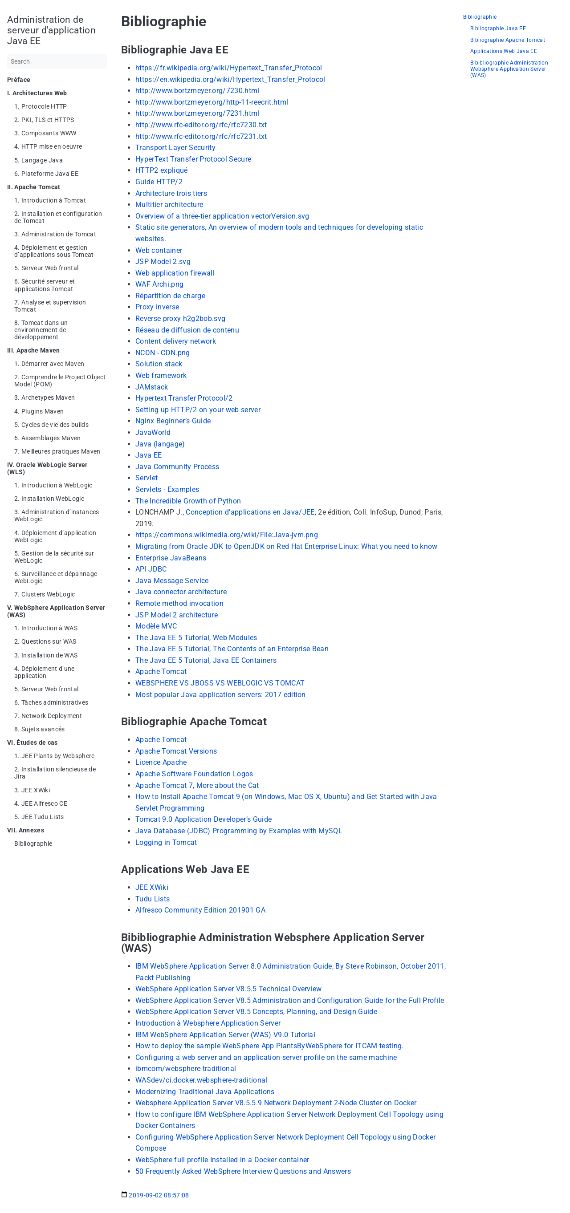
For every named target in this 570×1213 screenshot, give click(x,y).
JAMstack (151, 387)
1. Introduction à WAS (45, 628)
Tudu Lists (152, 899)
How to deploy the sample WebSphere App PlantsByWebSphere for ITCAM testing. (269, 1046)
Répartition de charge (170, 296)
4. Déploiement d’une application (44, 672)
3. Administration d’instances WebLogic (56, 515)
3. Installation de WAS (45, 655)
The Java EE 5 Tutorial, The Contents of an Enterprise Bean (232, 649)
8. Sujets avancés (39, 729)
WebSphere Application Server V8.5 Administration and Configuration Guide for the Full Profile (289, 1000)
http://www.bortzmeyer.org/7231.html (197, 113)
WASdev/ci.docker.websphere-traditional (201, 1080)
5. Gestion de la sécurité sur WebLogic (54, 557)
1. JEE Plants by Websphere (54, 755)
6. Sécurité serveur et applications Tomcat (44, 285)
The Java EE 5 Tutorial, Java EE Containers (206, 660)
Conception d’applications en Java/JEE (250, 512)
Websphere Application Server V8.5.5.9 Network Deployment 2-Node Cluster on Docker (276, 1103)
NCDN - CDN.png (162, 353)
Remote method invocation (179, 603)
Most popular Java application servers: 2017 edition (220, 694)
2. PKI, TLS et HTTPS (44, 119)
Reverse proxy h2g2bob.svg (180, 318)
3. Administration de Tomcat (55, 234)
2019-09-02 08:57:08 (155, 1195)
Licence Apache (161, 762)
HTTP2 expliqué (161, 170)
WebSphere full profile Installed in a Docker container (222, 1160)
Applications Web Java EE (503, 51)
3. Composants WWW (45, 133)
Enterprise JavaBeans (171, 558)
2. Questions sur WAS (45, 641)
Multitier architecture (169, 204)
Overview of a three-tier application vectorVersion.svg (222, 216)
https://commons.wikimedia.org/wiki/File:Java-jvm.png (226, 535)
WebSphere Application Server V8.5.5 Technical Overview (228, 989)
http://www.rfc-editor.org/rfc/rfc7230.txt (201, 125)
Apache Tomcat (161, 671)
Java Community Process (177, 466)
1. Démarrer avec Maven (49, 363)
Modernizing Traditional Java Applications (205, 1091)
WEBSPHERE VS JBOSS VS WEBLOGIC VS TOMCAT (220, 683)
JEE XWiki (151, 887)
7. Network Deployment (48, 715)
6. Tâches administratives (51, 702)
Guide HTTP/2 (159, 182)
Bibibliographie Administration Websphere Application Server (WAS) (509, 69)
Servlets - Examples (167, 489)
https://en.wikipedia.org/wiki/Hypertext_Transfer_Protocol (230, 79)
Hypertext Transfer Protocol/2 (184, 398)
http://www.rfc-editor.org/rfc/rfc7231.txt (201, 136)
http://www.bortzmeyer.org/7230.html (197, 90)
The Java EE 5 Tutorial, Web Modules (196, 637)
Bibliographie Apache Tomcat (507, 40)
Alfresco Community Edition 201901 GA (200, 910)
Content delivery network (175, 341)
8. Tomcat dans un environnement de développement (41, 330)
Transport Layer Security (175, 147)
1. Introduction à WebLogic (53, 485)
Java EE (148, 455)
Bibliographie (33, 843)
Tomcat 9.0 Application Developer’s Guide (203, 819)
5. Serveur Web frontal (46, 268)
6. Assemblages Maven (47, 438)
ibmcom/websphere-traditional (185, 1068)
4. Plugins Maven (39, 411)
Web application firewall (175, 273)
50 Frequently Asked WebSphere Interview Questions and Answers (243, 1171)
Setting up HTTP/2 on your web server (198, 410)
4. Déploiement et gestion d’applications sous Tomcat (54, 251)
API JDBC (151, 569)
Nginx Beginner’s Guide (173, 421)
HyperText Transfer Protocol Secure (193, 159)
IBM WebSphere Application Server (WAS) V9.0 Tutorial (225, 1034)
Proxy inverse (157, 307)
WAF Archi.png (159, 284)
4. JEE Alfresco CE (40, 803)
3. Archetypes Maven (44, 397)
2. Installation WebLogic (49, 498)
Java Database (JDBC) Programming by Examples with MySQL (238, 831)
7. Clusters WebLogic (44, 594)
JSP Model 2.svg (163, 261)
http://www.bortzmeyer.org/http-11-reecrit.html (211, 102)
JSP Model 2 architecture (176, 615)
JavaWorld (153, 432)
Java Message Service (172, 580)
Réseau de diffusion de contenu (187, 330)
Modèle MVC (156, 626)
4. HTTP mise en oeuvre (48, 146)
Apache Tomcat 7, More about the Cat (197, 785)
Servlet (146, 478)
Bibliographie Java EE (498, 29)
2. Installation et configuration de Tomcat (58, 217)
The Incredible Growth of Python (188, 501)
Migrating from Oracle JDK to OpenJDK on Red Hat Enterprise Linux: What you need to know (286, 546)
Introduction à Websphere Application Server (208, 1023)
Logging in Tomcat (166, 842)
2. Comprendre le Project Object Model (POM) (60, 380)
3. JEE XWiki (32, 790)
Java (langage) (160, 444)
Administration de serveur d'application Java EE (51, 30)
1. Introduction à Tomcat (50, 200)
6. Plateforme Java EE (46, 173)
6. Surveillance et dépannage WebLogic (55, 577)
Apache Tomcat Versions (176, 751)
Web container (158, 250)
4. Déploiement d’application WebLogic (55, 536)
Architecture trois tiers (171, 193)
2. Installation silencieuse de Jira (55, 773)
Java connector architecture (181, 592)
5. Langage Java (38, 160)
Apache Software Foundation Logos (194, 774)
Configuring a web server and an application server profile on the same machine (266, 1057)
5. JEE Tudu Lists (39, 816)
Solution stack (159, 364)
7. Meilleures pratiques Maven (57, 451)
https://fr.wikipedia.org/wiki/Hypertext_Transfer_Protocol (228, 68)
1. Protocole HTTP (40, 106)
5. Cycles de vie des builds (51, 424)
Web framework (161, 375)
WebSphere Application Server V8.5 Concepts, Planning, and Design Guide (256, 1011)
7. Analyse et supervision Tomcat (50, 306)
